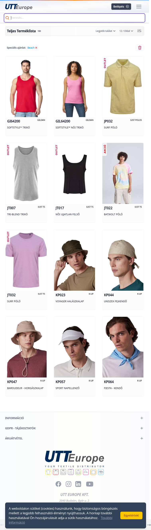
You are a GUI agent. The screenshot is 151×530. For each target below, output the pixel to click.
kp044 (109, 295)
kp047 (12, 382)
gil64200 (63, 121)
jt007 (11, 208)
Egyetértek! (131, 515)
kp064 (109, 382)
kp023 (60, 295)
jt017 (60, 208)
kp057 (60, 382)
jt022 (108, 208)
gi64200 (13, 121)
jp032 (108, 121)
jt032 (11, 295)
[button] (139, 7)
